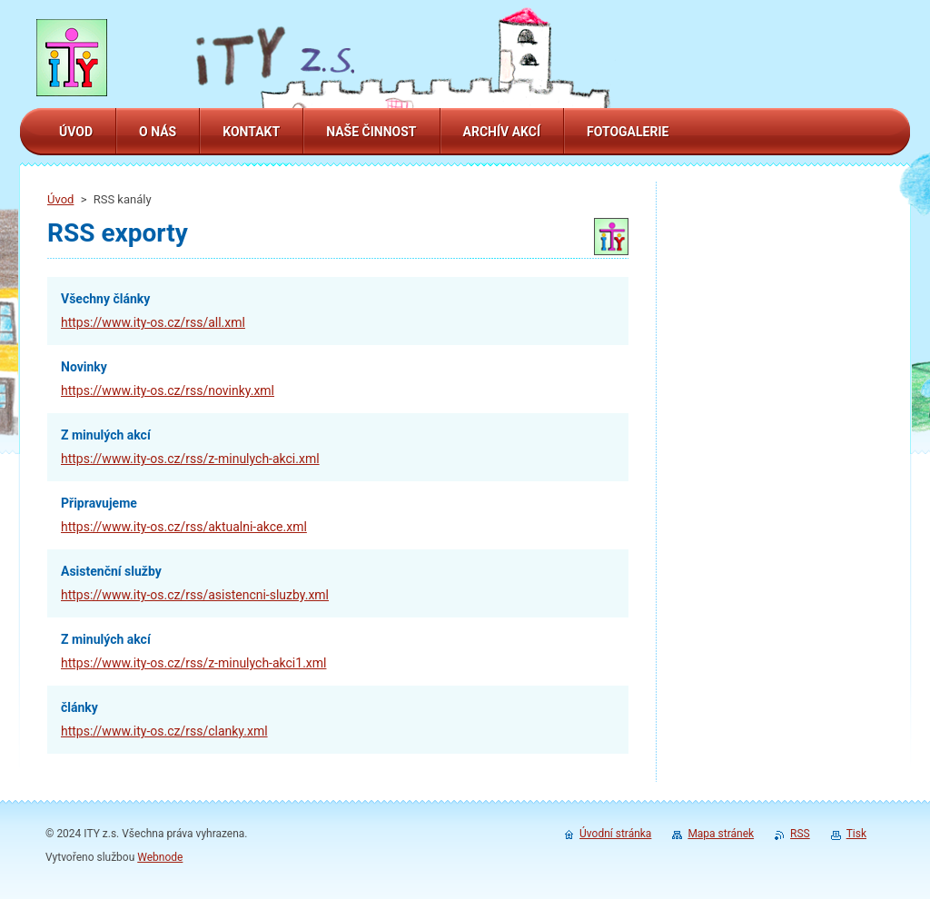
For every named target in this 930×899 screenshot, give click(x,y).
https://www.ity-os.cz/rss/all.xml (153, 322)
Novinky (84, 367)
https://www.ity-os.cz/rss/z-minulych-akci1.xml (193, 663)
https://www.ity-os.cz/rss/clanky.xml (164, 731)
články (79, 707)
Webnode (160, 857)
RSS (800, 833)
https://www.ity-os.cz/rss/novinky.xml (167, 390)
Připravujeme (99, 503)
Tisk (856, 833)
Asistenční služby (111, 571)
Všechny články (105, 298)
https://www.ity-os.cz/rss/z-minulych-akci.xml (190, 458)
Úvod (60, 199)
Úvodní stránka (615, 833)
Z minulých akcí (106, 435)
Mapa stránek (721, 833)
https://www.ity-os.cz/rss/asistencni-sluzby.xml (195, 595)
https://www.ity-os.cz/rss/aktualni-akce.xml (184, 526)
